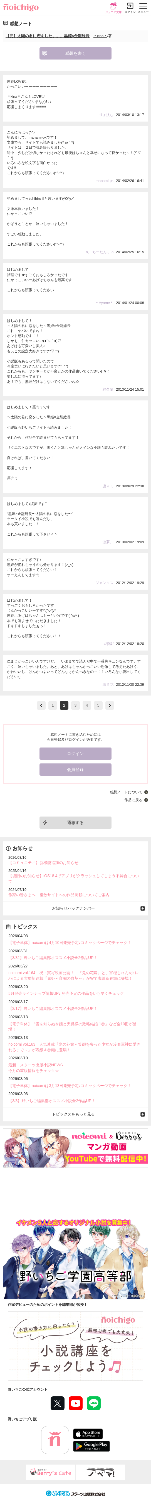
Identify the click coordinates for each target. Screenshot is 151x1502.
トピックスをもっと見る (73, 1114)
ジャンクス (104, 583)
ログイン (130, 11)
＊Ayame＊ (104, 303)
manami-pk (104, 181)
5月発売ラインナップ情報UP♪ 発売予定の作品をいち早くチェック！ (68, 993)
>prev (41, 705)
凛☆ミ (108, 486)
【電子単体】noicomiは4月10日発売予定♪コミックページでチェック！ (70, 942)
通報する (75, 822)
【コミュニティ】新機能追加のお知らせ (43, 862)
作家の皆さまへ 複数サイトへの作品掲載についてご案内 (59, 895)
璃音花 (108, 684)
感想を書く (75, 53)
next (109, 705)
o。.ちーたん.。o (100, 252)
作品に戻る (133, 800)
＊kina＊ (100, 36)
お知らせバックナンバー (73, 908)
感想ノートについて (126, 792)
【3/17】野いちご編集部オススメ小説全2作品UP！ (52, 1008)
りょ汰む (106, 115)
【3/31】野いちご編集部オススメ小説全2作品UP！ (52, 957)
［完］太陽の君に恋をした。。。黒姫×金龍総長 (48, 36)
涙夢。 (108, 542)
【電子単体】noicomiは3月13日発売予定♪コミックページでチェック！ (70, 1085)
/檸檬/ (108, 644)
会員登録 (75, 769)
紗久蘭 (108, 389)
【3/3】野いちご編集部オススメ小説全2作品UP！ (51, 1100)
